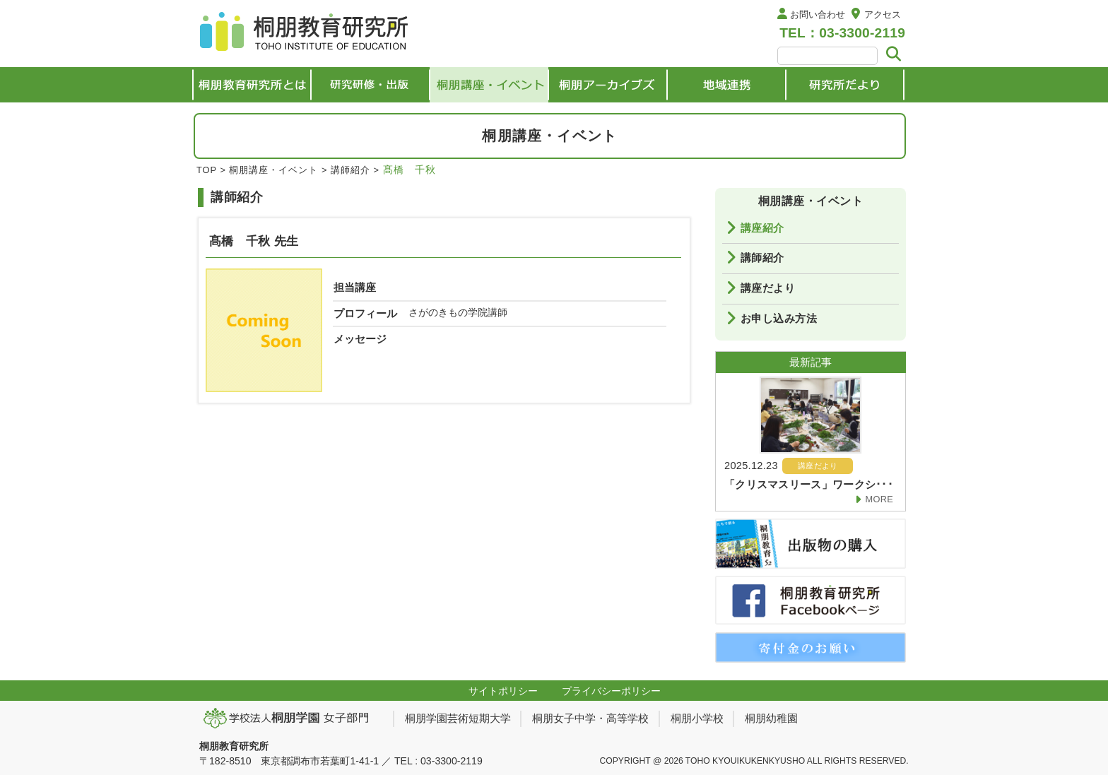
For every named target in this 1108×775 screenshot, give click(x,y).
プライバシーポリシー (611, 691)
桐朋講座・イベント (273, 170)
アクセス (882, 14)
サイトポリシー (503, 691)
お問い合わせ (817, 14)
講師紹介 (350, 170)
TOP (206, 170)
